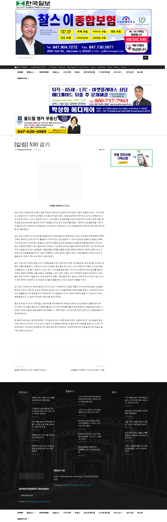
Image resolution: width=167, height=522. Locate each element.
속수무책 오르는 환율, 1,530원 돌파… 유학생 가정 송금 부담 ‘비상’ (136, 435)
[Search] (145, 58)
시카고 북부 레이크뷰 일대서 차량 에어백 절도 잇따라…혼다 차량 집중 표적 (89, 399)
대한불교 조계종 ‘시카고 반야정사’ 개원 (87, 370)
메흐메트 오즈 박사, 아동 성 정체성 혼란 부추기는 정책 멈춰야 (43, 448)
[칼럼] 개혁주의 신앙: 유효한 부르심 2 (30, 370)
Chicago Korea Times (24, 150)
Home (16, 139)
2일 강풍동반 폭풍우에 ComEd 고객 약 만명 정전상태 (89, 449)
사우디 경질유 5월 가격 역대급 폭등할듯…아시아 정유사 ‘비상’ (136, 448)
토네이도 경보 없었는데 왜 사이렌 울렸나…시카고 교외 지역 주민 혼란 (89, 423)
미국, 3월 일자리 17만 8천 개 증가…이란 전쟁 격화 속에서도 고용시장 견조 (43, 424)
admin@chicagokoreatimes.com (77, 485)
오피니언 (24, 139)
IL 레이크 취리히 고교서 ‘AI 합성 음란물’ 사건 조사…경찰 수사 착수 (89, 436)
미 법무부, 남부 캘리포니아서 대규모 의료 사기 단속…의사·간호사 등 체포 (43, 411)
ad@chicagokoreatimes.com (38, 501)
